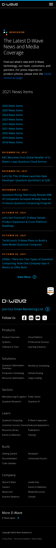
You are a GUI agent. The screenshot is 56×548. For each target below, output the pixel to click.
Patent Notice (37, 539)
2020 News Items (12, 133)
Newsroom (7, 491)
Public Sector (34, 396)
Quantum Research (11, 401)
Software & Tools (10, 346)
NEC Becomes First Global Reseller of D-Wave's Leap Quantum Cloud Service (26, 159)
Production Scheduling (13, 373)
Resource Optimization (13, 377)
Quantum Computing (12, 420)
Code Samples (9, 463)
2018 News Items (12, 142)
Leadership (33, 482)
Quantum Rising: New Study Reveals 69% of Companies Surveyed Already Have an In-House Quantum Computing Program (27, 199)
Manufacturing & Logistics (14, 396)
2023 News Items (12, 119)
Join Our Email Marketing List (26, 309)
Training (31, 434)
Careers (6, 486)
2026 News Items (12, 105)
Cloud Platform (35, 337)
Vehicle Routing (35, 373)
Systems (6, 342)
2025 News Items (12, 110)
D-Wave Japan (10, 517)
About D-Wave (9, 482)
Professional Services (38, 342)
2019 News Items (12, 137)
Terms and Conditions (22, 539)
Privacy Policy (7, 539)
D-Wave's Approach (37, 420)
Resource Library (10, 430)
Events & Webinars (11, 434)
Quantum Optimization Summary (13, 367)
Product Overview (10, 337)
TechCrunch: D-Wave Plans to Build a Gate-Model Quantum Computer (24, 242)
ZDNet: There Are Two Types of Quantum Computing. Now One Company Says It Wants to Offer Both (27, 263)
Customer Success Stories (15, 425)
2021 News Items (12, 128)
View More (26, 277)
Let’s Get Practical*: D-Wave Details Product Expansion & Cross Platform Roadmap (24, 222)
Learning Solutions (37, 346)
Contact (31, 496)
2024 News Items (12, 115)
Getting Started (9, 453)
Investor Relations (11, 496)
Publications (34, 430)
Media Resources (36, 491)
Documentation (9, 458)
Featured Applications (38, 425)
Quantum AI (34, 401)
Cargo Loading (35, 377)
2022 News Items (12, 124)
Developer (33, 453)
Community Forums (37, 458)
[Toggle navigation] (51, 4)
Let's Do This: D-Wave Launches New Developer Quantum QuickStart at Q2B (26, 178)
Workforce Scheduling (38, 365)
